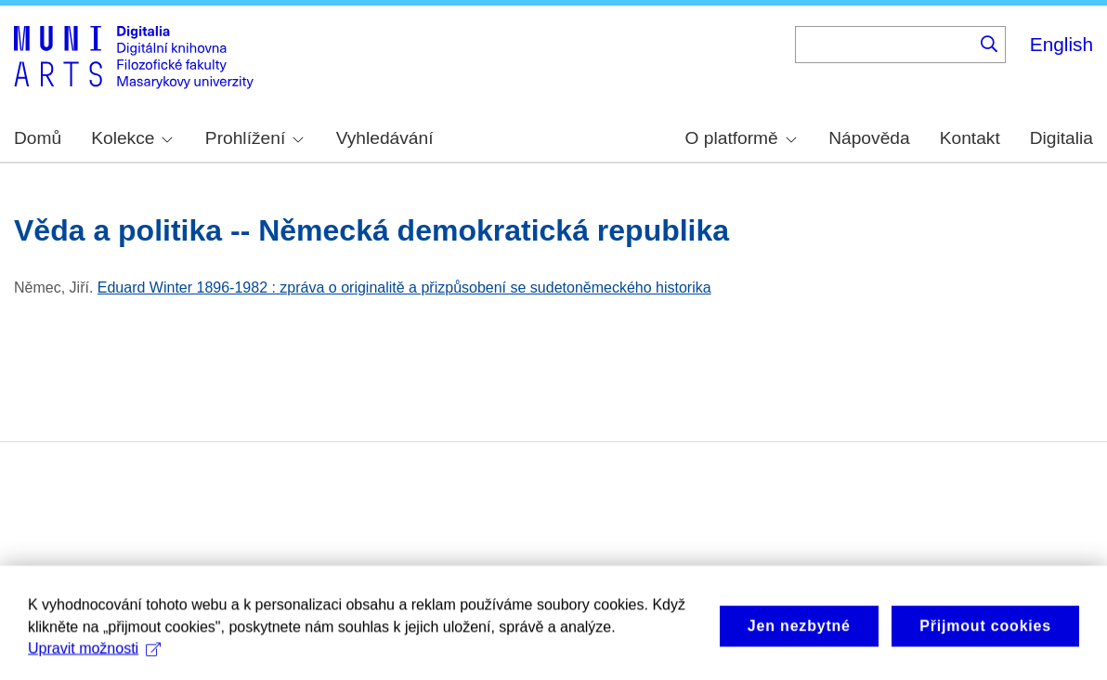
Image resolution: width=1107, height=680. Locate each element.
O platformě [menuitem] (741, 138)
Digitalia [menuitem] (1061, 138)
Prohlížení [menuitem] (254, 138)
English (1061, 44)
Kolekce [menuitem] (132, 138)
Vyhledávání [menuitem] (385, 138)
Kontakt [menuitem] (970, 138)
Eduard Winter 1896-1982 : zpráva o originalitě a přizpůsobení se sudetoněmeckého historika (404, 287)
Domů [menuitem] (37, 138)
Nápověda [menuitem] (868, 138)
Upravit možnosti (94, 660)
